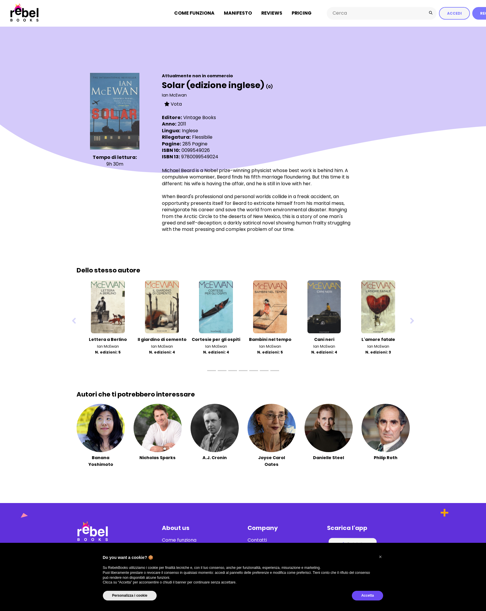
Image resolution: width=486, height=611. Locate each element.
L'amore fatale (378, 339)
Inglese (190, 130)
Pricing (302, 13)
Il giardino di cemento (162, 339)
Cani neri (324, 339)
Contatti (257, 540)
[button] (380, 557)
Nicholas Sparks (157, 458)
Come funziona (194, 13)
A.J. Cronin (215, 458)
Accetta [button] (367, 595)
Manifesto (238, 13)
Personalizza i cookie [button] (130, 595)
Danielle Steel (328, 458)
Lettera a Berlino (108, 339)
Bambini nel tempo (270, 339)
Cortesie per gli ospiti (216, 339)
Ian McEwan (174, 95)
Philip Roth (385, 458)
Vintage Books (199, 117)
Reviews (271, 13)
